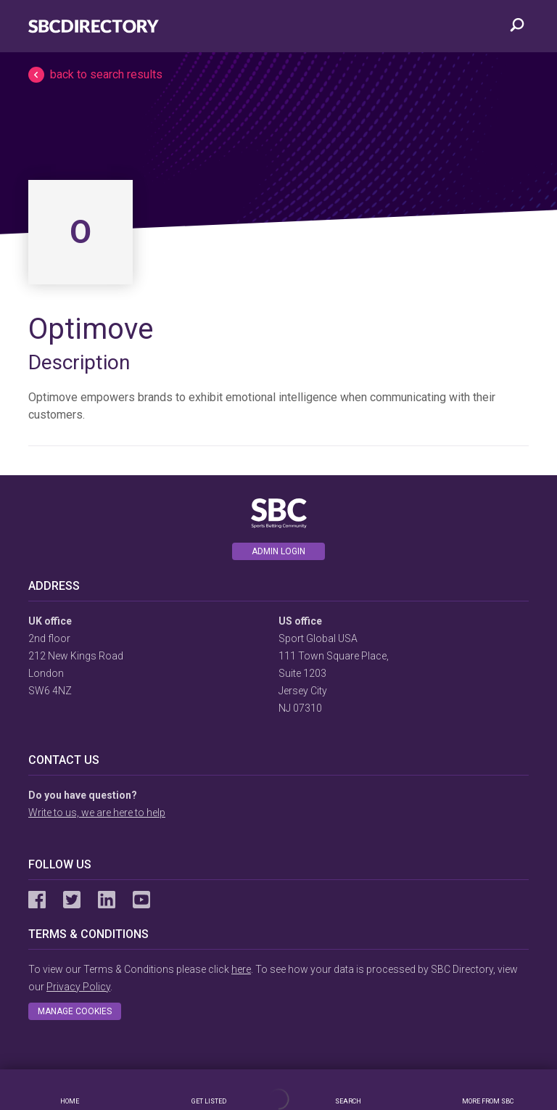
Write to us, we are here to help (96, 812)
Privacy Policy (78, 986)
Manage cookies (75, 1011)
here (241, 969)
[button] (278, 75)
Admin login (278, 551)
